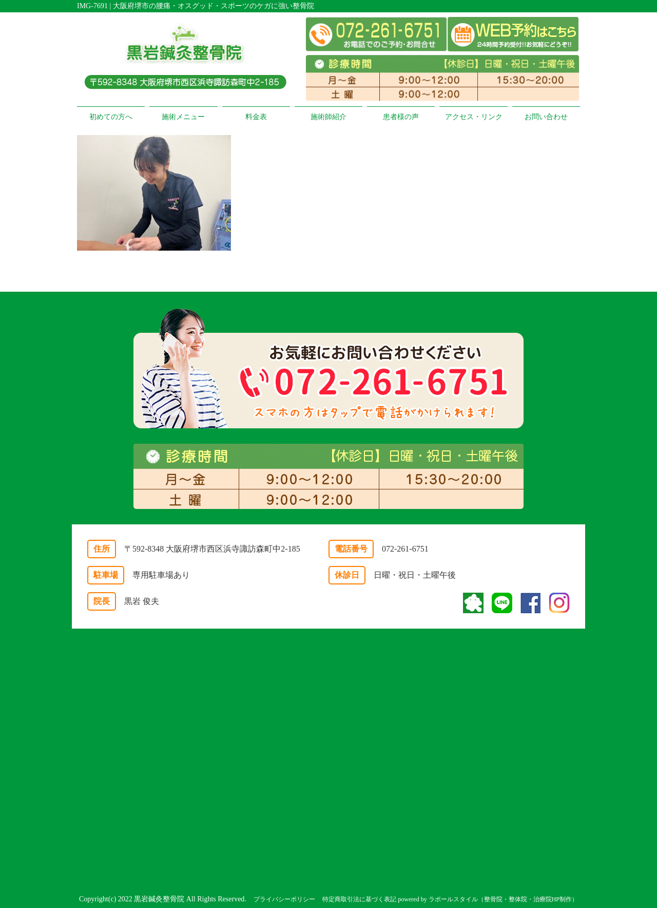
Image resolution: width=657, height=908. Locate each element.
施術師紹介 (328, 117)
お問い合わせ (546, 117)
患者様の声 (401, 117)
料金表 (256, 117)
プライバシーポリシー (284, 899)
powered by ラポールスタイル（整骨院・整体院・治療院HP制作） (488, 899)
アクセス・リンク (474, 117)
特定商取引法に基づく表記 (359, 899)
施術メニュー (183, 117)
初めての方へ (110, 117)
